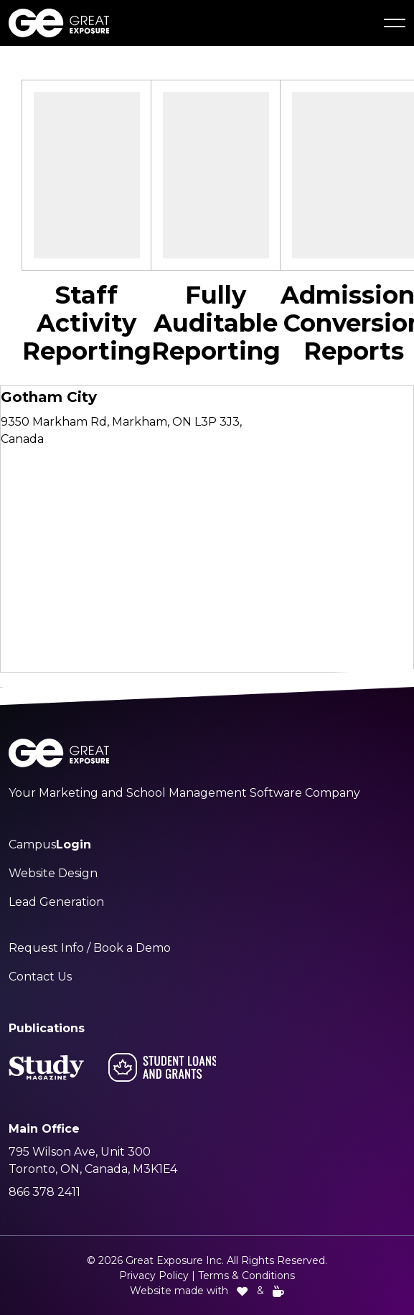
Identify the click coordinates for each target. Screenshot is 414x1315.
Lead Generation (56, 902)
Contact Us (40, 976)
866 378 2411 (44, 1192)
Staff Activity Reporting (86, 323)
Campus (50, 844)
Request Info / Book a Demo (90, 948)
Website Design (53, 873)
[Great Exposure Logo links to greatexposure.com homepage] (59, 23)
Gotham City (49, 397)
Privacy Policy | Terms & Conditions (207, 1275)
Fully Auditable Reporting (216, 323)
